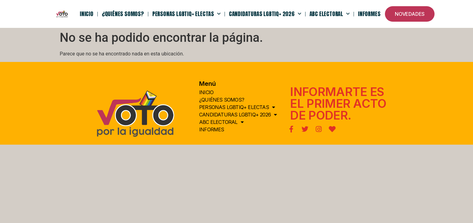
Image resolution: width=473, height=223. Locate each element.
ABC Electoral (330, 14)
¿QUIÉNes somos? (123, 14)
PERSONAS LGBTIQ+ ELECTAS (186, 14)
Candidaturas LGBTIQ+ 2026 (265, 14)
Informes (369, 14)
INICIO (86, 14)
